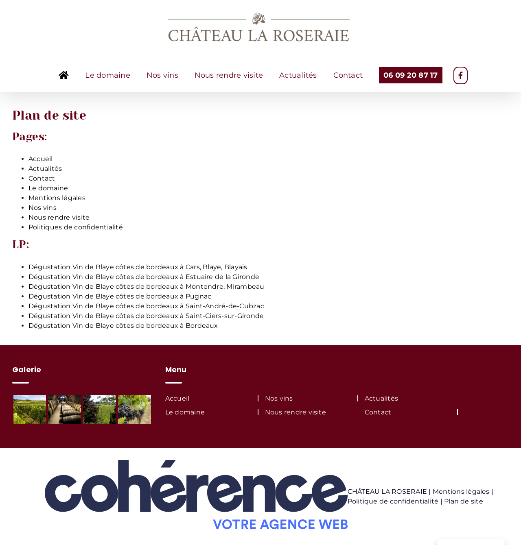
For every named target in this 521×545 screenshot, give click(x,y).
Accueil (40, 159)
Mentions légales (56, 198)
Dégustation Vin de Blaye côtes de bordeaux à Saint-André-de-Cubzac (146, 306)
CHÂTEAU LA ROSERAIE (387, 491)
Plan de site (463, 501)
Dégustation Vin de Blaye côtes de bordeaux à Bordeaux (123, 325)
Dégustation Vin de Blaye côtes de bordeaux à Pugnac (119, 296)
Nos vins (42, 207)
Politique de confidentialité (393, 501)
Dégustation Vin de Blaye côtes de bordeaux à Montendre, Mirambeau (146, 286)
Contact (41, 178)
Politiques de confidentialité (75, 227)
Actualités (45, 168)
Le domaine (48, 188)
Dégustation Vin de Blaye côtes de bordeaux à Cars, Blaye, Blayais (137, 267)
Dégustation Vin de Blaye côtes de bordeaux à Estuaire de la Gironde (143, 277)
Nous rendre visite (59, 217)
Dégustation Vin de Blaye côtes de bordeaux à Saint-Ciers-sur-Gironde (146, 316)
